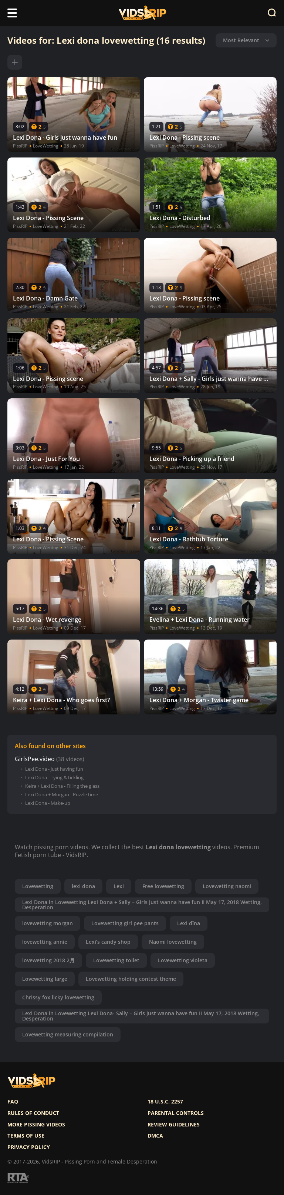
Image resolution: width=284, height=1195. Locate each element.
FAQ (12, 1101)
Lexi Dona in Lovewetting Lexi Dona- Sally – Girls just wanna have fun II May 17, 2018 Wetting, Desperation (140, 1016)
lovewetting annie (44, 941)
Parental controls (176, 1113)
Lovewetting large (44, 978)
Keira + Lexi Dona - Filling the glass (62, 786)
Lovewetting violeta (182, 960)
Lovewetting (37, 886)
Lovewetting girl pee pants (125, 923)
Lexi (119, 886)
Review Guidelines (174, 1124)
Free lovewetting (163, 886)
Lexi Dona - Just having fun (54, 769)
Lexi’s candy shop (108, 941)
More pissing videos (36, 1124)
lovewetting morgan (47, 923)
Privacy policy (28, 1147)
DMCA (155, 1135)
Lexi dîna (188, 923)
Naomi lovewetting (173, 941)
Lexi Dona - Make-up (47, 803)
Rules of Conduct (33, 1113)
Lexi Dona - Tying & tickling (54, 777)
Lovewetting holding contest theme (131, 978)
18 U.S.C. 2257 (165, 1101)
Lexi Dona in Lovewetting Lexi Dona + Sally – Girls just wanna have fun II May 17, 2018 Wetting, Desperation (142, 905)
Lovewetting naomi (227, 886)
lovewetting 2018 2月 (48, 960)
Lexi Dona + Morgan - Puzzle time (61, 794)
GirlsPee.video (35, 759)
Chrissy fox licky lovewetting (58, 997)
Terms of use (25, 1135)
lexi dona (83, 886)
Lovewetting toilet (116, 960)
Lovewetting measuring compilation (67, 1034)
